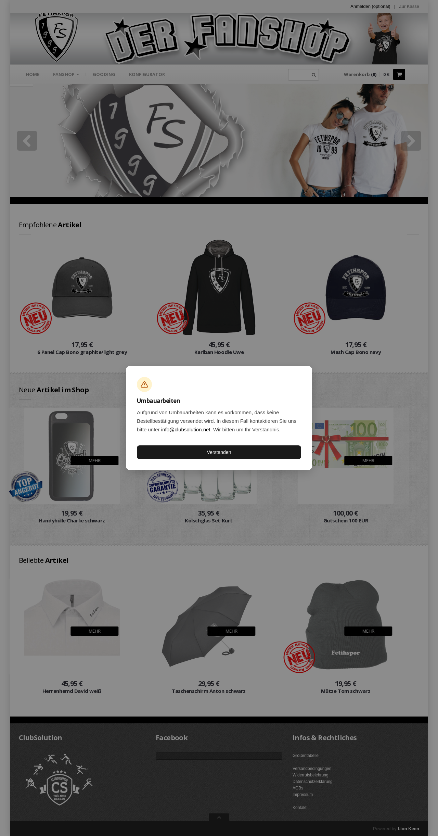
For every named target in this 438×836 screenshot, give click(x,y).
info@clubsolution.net (185, 429)
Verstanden (219, 452)
